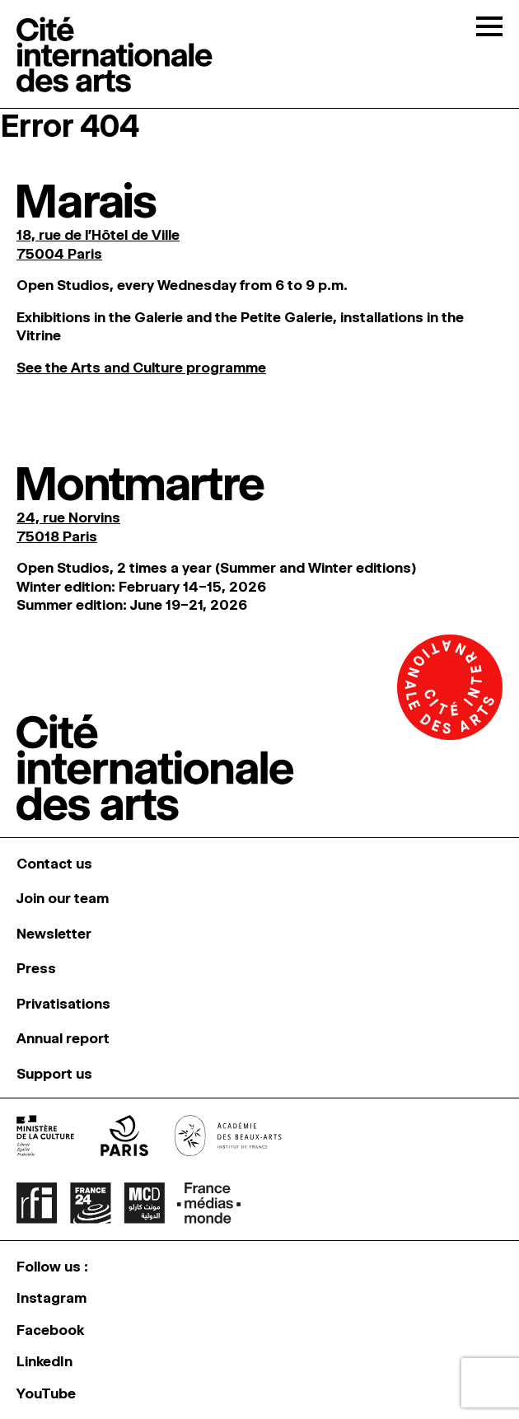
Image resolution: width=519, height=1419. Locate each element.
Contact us (54, 863)
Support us (54, 1073)
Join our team (62, 898)
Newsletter (53, 933)
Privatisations (63, 1003)
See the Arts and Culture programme (141, 367)
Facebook (50, 1330)
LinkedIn (44, 1361)
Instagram (51, 1298)
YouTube (46, 1393)
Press (36, 968)
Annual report (63, 1038)
